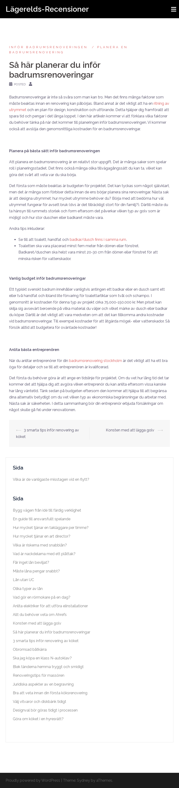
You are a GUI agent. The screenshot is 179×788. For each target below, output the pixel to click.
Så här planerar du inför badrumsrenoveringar (52, 632)
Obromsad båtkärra (30, 649)
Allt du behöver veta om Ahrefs (40, 614)
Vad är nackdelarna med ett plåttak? (44, 554)
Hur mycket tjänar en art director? (41, 536)
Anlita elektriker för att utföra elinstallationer (51, 606)
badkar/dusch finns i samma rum (98, 239)
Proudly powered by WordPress (33, 780)
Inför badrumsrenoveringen (49, 47)
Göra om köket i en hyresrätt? (38, 719)
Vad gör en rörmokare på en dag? (41, 597)
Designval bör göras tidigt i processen (45, 710)
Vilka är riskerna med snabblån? (40, 545)
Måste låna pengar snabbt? (36, 571)
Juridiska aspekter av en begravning (43, 684)
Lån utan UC (23, 580)
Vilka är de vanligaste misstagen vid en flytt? (51, 479)
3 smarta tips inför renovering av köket (46, 641)
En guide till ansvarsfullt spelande (41, 519)
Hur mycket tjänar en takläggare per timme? (51, 527)
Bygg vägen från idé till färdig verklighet (47, 510)
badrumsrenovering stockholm (95, 360)
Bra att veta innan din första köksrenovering (50, 693)
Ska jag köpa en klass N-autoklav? (42, 658)
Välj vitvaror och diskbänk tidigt (39, 701)
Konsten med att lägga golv (130, 430)
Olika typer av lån (28, 588)
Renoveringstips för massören (38, 675)
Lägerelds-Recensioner (47, 9)
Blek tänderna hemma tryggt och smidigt (48, 667)
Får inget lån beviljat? (31, 562)
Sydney (83, 780)
